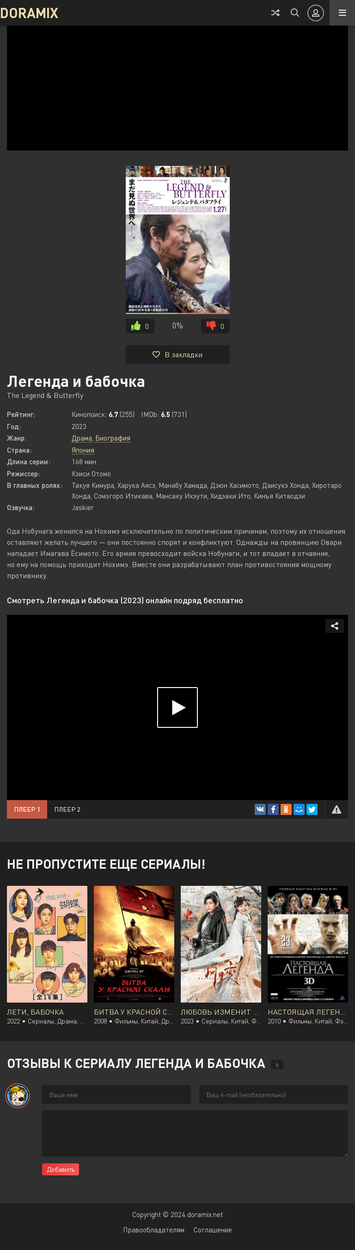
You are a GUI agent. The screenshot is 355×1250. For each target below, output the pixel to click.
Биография (112, 438)
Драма (82, 438)
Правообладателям (153, 1229)
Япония (83, 450)
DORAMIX (29, 12)
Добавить (60, 1169)
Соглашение (213, 1229)
